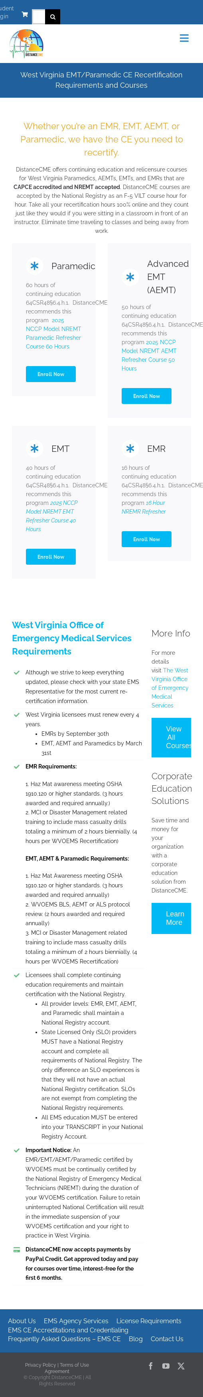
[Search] (52, 16)
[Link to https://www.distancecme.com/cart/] (25, 14)
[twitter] (181, 1365)
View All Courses (178, 737)
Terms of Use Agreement (67, 1368)
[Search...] (38, 16)
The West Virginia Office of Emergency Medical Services (170, 688)
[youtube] (165, 1365)
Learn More (175, 918)
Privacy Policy (40, 1365)
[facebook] (150, 1365)
